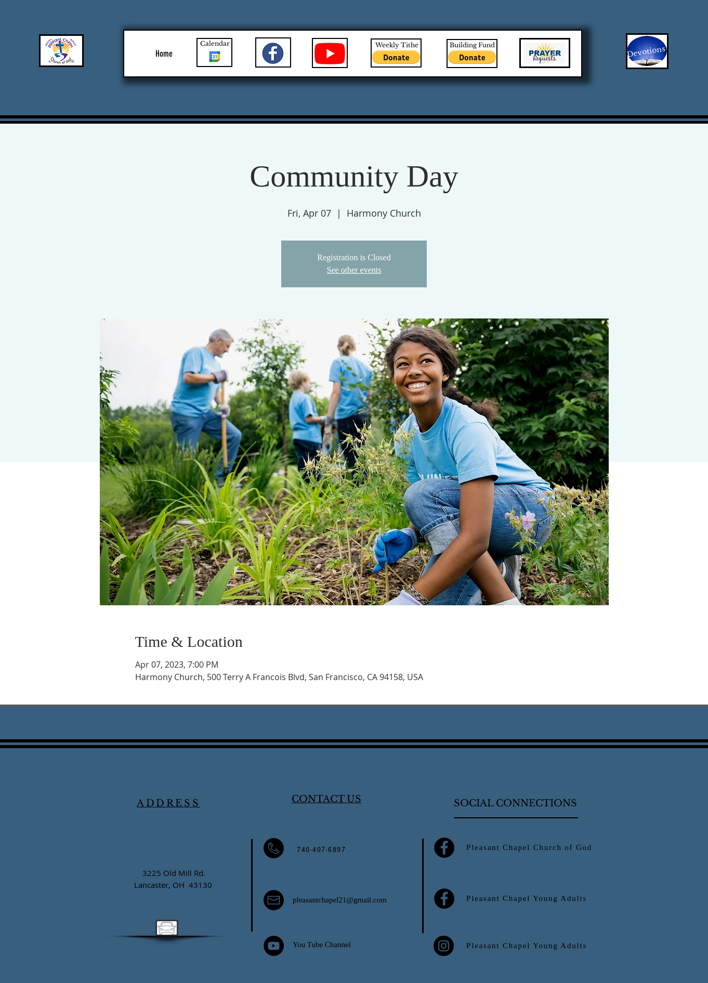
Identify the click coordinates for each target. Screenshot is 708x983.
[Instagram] (444, 946)
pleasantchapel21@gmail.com (340, 900)
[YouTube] (274, 946)
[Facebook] (444, 848)
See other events (354, 269)
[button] (396, 57)
